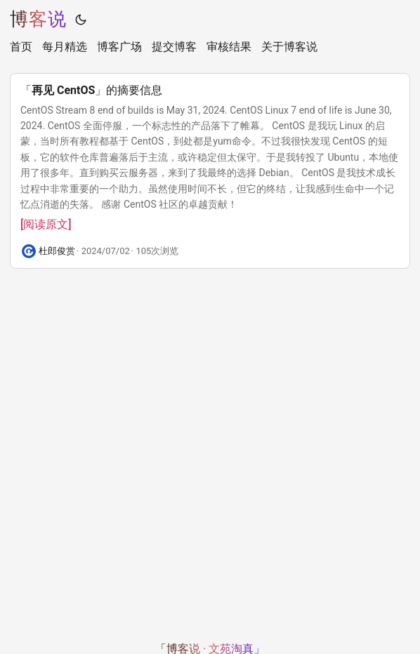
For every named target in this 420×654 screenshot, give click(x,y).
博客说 (38, 18)
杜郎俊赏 (57, 251)
